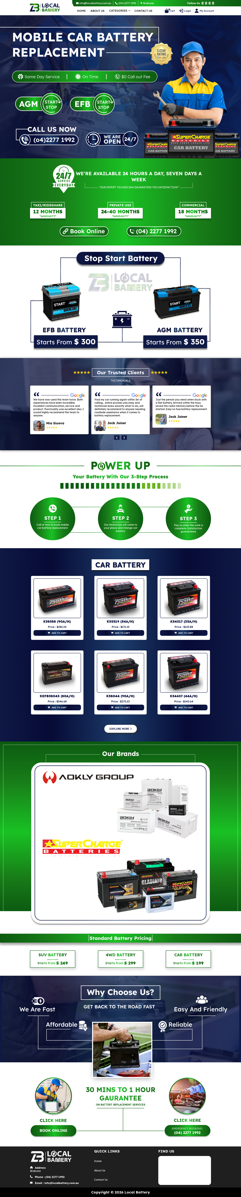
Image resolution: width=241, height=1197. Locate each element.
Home (81, 10)
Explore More (121, 728)
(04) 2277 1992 (127, 3)
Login (187, 10)
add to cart (59, 633)
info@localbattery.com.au (95, 3)
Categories (118, 10)
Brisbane (148, 3)
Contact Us (143, 10)
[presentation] (117, 437)
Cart (171, 10)
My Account (207, 10)
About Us (97, 10)
